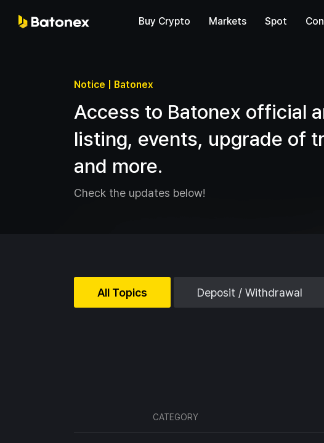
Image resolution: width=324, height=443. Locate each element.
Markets (227, 21)
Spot (276, 21)
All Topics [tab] (122, 292)
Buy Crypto (164, 21)
